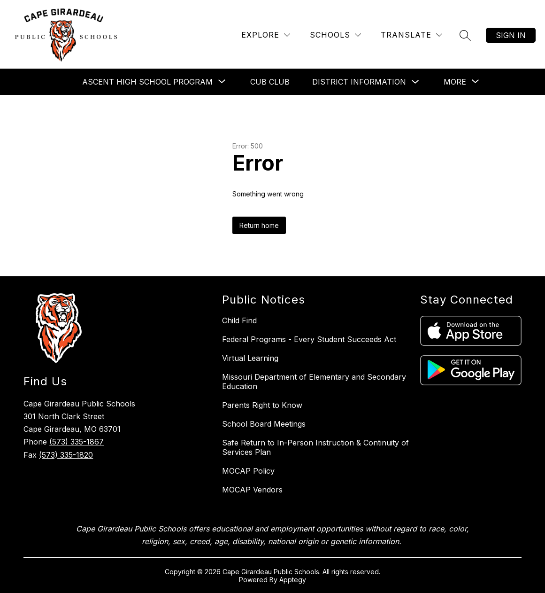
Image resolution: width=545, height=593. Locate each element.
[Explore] (265, 35)
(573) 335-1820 (66, 455)
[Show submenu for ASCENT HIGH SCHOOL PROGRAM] (147, 81)
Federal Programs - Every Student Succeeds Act (309, 339)
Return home (259, 225)
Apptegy (292, 580)
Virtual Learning (250, 358)
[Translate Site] (411, 35)
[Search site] (465, 35)
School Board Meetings (264, 424)
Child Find (239, 320)
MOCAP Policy (248, 471)
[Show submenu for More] (455, 81)
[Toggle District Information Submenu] (415, 82)
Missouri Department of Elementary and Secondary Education (314, 381)
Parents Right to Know (262, 405)
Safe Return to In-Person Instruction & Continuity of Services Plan (315, 447)
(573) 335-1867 (76, 441)
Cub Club (270, 81)
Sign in (511, 35)
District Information (359, 81)
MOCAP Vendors (252, 489)
